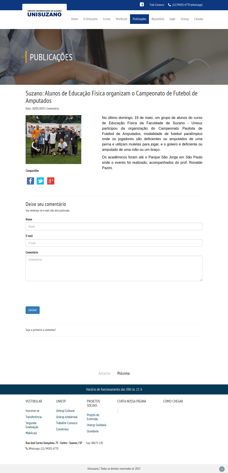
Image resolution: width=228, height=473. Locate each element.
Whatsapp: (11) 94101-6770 (42, 448)
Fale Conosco (157, 5)
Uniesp (185, 19)
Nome (29, 219)
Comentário (32, 252)
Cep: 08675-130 (94, 443)
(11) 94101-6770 (181, 5)
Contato (198, 19)
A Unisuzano (90, 19)
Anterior (104, 373)
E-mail (29, 236)
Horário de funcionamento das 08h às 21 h (114, 389)
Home (74, 19)
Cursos (106, 19)
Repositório (158, 19)
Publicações (139, 19)
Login (172, 19)
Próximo (123, 373)
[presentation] (59, 293)
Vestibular (121, 19)
